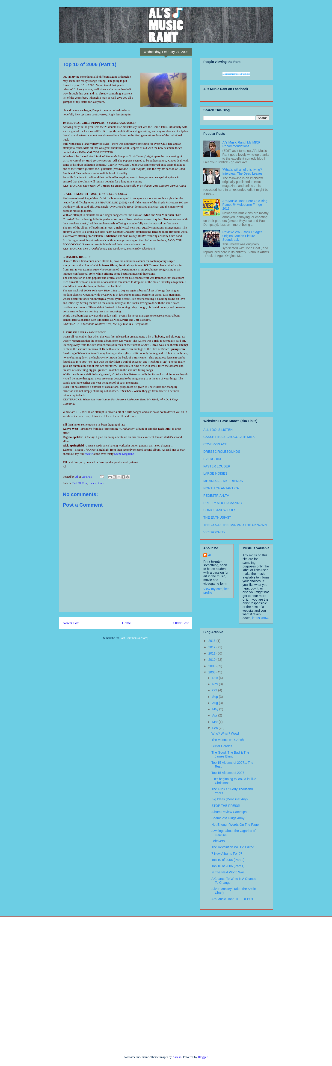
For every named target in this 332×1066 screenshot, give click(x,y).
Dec (215, 678)
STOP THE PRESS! (225, 806)
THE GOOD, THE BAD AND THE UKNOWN (235, 525)
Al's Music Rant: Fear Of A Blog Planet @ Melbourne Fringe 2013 (244, 205)
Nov (215, 684)
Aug (215, 703)
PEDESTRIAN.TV (216, 495)
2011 (212, 653)
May (215, 709)
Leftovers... (219, 841)
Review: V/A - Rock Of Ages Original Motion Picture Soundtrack (242, 236)
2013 (212, 641)
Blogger (202, 1057)
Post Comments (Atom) (134, 638)
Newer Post (71, 623)
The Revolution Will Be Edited (232, 847)
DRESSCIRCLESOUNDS (221, 451)
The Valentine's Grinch (227, 740)
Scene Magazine (124, 453)
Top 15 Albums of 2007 (227, 773)
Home (126, 623)
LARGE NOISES (215, 473)
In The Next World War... (228, 872)
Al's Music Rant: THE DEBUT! (233, 899)
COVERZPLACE (215, 444)
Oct (215, 690)
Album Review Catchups (229, 812)
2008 (212, 672)
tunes (101, 483)
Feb (215, 728)
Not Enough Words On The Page (235, 824)
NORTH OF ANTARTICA (221, 488)
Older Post (181, 623)
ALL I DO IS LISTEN (218, 430)
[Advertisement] (221, 339)
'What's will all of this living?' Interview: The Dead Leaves (242, 171)
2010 (212, 659)
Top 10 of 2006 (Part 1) (227, 866)
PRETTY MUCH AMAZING (222, 503)
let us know (260, 618)
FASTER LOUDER (216, 466)
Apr (215, 715)
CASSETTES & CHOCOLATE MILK (229, 437)
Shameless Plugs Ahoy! (228, 818)
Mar (215, 722)
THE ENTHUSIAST (217, 517)
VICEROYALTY (214, 532)
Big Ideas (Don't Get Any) (229, 799)
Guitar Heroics (221, 746)
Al (209, 555)
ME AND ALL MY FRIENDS (223, 481)
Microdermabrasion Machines (236, 74)
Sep (215, 697)
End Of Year (79, 483)
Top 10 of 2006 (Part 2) (227, 860)
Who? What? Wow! (225, 733)
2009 (212, 666)
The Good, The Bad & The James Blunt (230, 754)
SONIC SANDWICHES (219, 510)
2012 (212, 647)
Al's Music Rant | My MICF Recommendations (241, 144)
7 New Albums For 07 (226, 853)
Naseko (176, 1057)
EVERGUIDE (212, 459)
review (89, 453)
